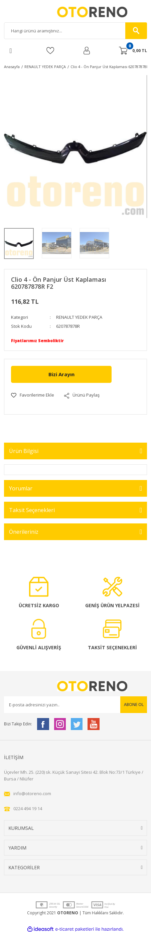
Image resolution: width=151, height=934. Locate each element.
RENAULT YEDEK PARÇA (79, 317)
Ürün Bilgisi (23, 451)
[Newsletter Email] (75, 704)
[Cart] (133, 51)
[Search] (75, 30)
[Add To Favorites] (32, 395)
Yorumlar (20, 488)
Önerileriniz (23, 531)
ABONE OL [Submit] (134, 704)
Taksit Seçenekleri (32, 510)
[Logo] (75, 12)
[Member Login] (87, 50)
